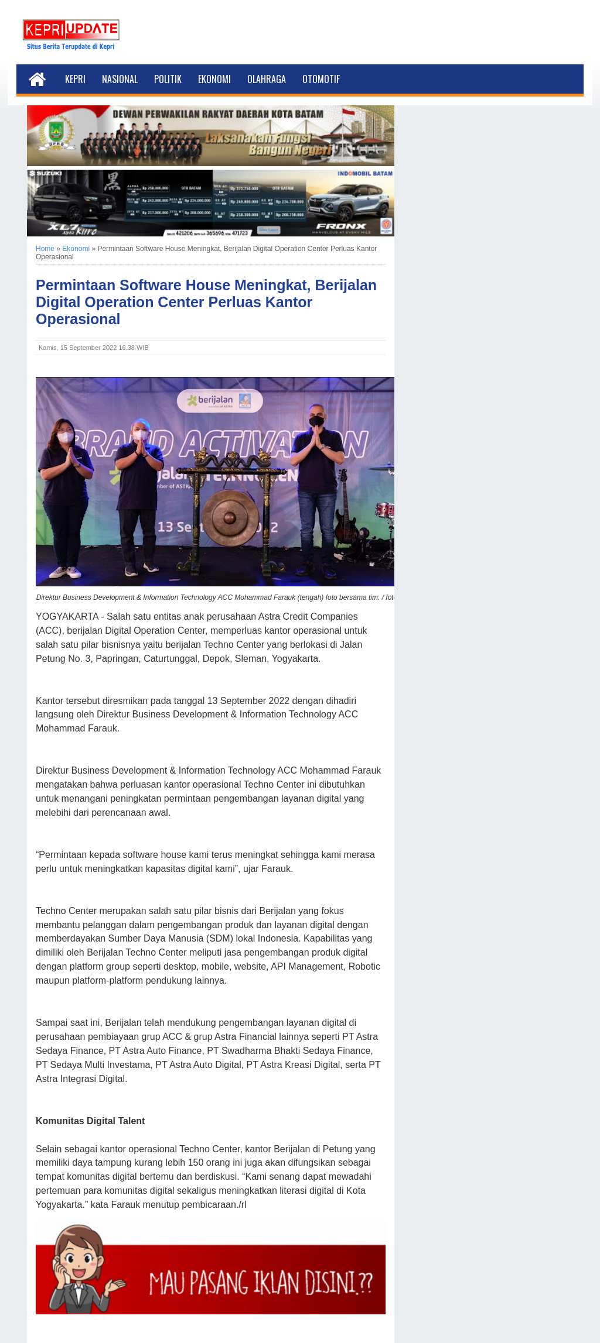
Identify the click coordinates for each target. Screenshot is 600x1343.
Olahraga (266, 79)
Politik (168, 79)
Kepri (75, 79)
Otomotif (321, 79)
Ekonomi (214, 79)
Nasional (120, 79)
